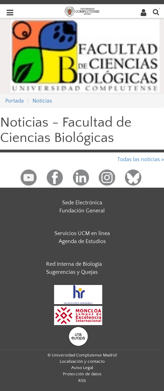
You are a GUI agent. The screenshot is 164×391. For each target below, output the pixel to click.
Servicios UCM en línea (82, 233)
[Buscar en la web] (156, 11)
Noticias (42, 101)
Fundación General (82, 211)
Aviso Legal (82, 367)
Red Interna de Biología (74, 264)
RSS (82, 380)
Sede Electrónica (82, 203)
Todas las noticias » (140, 159)
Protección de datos (82, 373)
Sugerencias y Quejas (72, 272)
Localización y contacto (82, 361)
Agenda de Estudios (82, 241)
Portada (14, 101)
